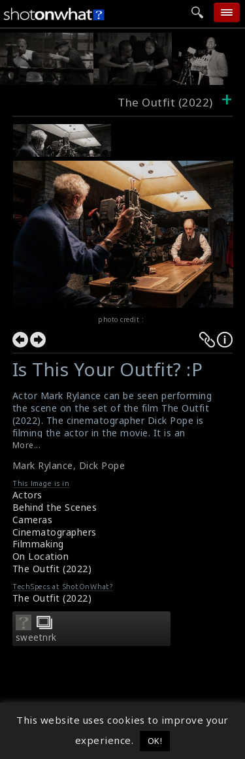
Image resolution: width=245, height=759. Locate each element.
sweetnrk (36, 637)
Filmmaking (38, 544)
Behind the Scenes (54, 507)
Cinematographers (54, 532)
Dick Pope (102, 465)
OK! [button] (155, 741)
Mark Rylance (42, 465)
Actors (27, 495)
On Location (40, 556)
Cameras (32, 519)
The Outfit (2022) (52, 568)
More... (26, 445)
